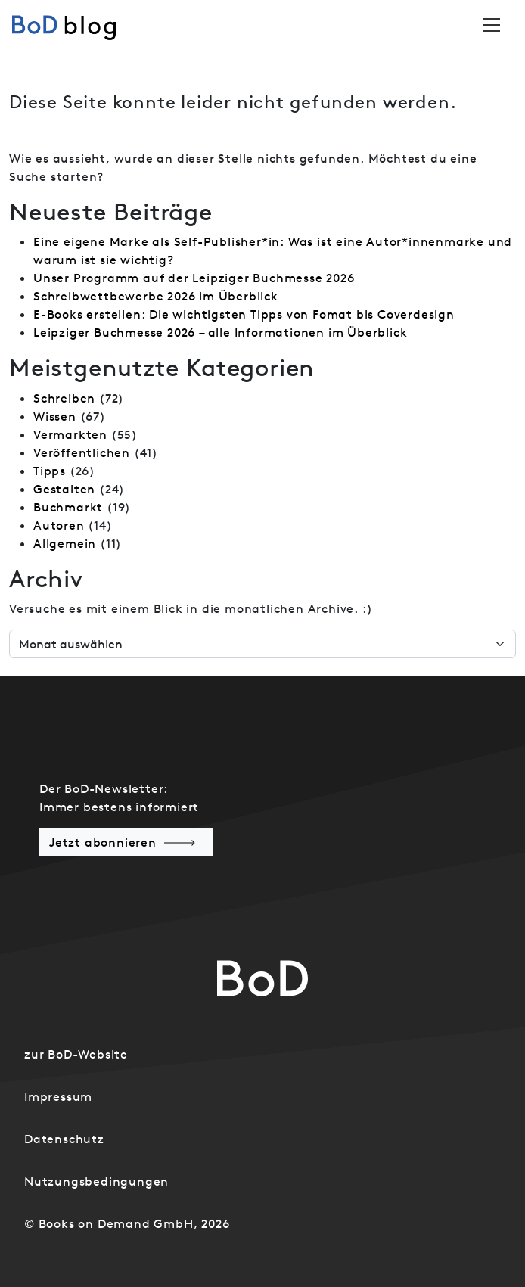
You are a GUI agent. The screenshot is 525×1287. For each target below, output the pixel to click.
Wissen (54, 416)
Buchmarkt (68, 506)
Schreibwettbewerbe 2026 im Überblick (155, 295)
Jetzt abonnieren (103, 842)
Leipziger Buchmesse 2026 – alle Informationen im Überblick (220, 332)
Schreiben (64, 398)
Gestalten (64, 488)
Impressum (58, 1096)
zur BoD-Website (76, 1054)
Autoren (59, 525)
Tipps (49, 470)
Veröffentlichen (81, 452)
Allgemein (64, 543)
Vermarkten (70, 434)
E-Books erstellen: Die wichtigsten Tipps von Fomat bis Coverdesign (244, 314)
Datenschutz (64, 1138)
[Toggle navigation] (492, 25)
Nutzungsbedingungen (96, 1181)
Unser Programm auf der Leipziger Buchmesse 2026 (194, 277)
